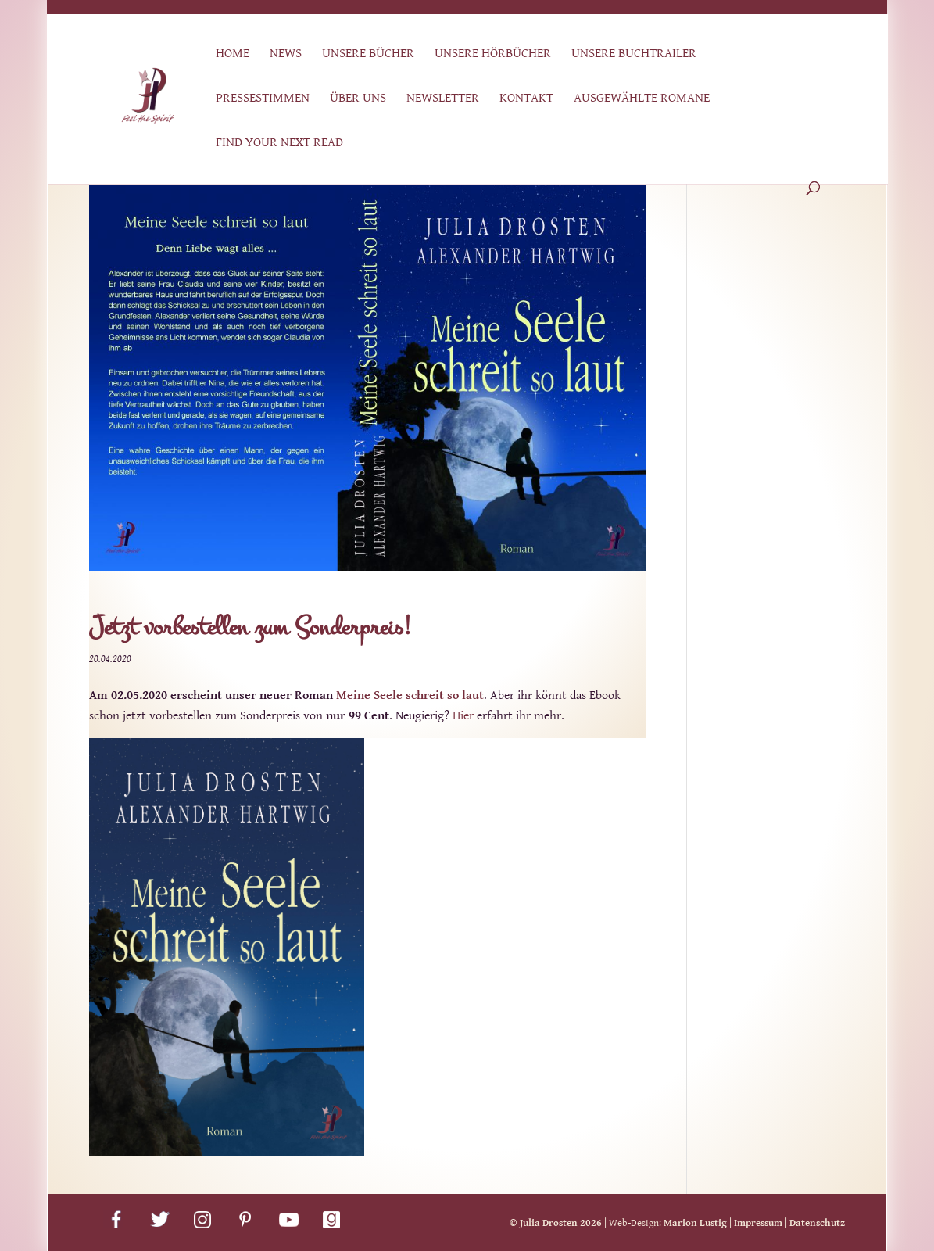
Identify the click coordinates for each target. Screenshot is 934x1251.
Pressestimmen (263, 99)
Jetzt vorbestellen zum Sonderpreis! (250, 627)
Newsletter (442, 99)
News (286, 54)
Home (232, 54)
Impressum (758, 1223)
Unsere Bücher (368, 54)
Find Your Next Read (279, 143)
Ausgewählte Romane (642, 99)
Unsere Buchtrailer (633, 54)
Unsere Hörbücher (493, 54)
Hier (463, 715)
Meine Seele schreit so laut (410, 695)
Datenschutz (817, 1223)
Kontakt (526, 99)
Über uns (358, 99)
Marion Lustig (695, 1223)
